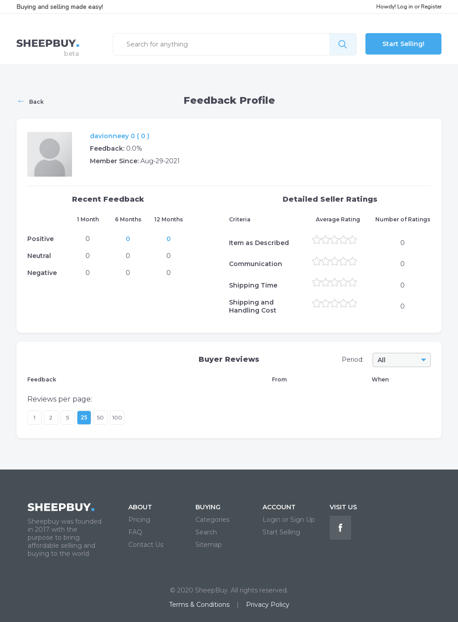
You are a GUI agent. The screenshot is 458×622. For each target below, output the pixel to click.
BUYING (208, 507)
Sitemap (208, 545)
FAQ (135, 532)
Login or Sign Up (289, 520)
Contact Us (145, 545)
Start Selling (281, 532)
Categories (212, 520)
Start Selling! (403, 44)
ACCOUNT (279, 507)
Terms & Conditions (199, 605)
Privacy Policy (267, 605)
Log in (405, 6)
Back (30, 100)
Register (431, 6)
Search (206, 532)
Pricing (139, 520)
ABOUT (140, 507)
